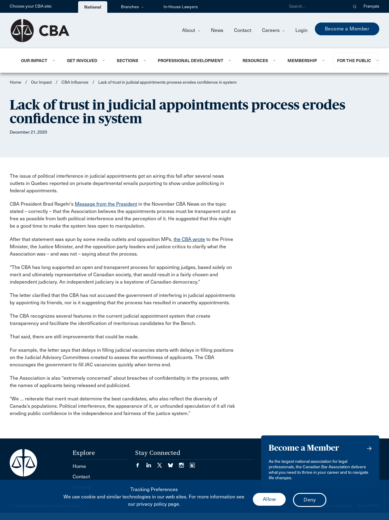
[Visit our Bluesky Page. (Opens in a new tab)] (173, 463)
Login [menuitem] (301, 30)
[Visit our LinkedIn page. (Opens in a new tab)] (151, 463)
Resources (255, 60)
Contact (242, 30)
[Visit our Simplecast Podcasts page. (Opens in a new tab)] (192, 463)
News (217, 30)
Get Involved (82, 60)
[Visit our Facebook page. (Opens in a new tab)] (140, 463)
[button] (355, 6)
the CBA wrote (189, 239)
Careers (273, 30)
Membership (302, 60)
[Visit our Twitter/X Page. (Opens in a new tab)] (162, 463)
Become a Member (347, 29)
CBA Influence (74, 82)
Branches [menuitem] (132, 6)
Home (15, 82)
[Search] (316, 6)
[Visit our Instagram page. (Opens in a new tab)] (184, 463)
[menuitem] (36, 60)
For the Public (354, 60)
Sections (127, 60)
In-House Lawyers (181, 6)
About (191, 30)
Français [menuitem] (371, 6)
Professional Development (190, 60)
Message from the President (106, 204)
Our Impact (34, 60)
